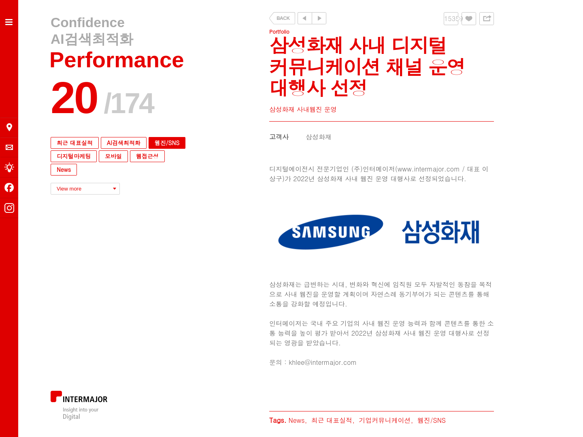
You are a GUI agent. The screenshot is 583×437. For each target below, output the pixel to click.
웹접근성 (147, 156)
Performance (116, 59)
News (64, 169)
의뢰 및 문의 (9, 147)
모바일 (113, 156)
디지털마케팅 (74, 156)
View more (69, 189)
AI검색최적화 (92, 39)
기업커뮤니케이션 (385, 420)
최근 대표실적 (75, 143)
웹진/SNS (167, 143)
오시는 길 (9, 127)
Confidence (88, 22)
